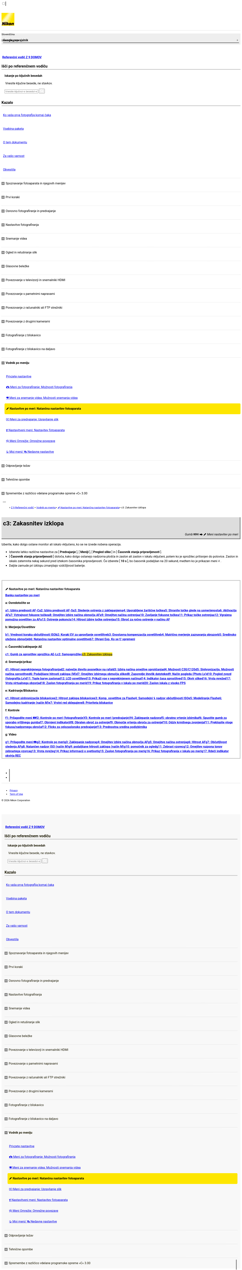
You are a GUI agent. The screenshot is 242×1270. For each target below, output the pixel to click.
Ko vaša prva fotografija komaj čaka (27, 115)
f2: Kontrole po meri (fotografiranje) (60, 718)
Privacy (14, 790)
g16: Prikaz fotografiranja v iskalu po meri (173, 751)
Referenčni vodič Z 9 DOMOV (22, 57)
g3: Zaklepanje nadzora (80, 742)
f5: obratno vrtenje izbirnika (180, 718)
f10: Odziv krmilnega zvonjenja (183, 722)
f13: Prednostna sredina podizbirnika (122, 727)
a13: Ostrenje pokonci (55, 619)
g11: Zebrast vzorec (169, 746)
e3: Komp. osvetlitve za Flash (113, 698)
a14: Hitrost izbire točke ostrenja (92, 619)
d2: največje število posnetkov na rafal (87, 669)
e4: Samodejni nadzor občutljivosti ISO (160, 698)
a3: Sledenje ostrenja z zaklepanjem (97, 610)
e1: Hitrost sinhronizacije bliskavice (29, 698)
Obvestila (9, 169)
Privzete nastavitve (18, 376)
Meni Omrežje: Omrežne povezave (30, 441)
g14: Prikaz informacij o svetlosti (76, 751)
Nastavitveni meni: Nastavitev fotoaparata (35, 430)
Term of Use (16, 794)
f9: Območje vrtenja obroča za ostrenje (136, 722)
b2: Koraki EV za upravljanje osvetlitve (81, 634)
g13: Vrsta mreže (42, 751)
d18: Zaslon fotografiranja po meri (63, 683)
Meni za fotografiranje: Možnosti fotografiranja (39, 387)
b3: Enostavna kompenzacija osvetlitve (133, 634)
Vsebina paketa (13, 128)
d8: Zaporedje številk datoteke (146, 674)
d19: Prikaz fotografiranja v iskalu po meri (114, 683)
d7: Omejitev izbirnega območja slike (101, 674)
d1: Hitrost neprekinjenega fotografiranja (33, 669)
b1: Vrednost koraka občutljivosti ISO (30, 634)
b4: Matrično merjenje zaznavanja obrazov (189, 634)
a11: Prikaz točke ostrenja (195, 615)
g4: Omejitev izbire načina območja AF (122, 742)
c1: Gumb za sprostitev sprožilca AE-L (31, 654)
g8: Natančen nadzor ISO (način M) (45, 746)
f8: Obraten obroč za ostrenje (90, 722)
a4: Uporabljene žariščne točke (143, 610)
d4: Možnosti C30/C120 (179, 669)
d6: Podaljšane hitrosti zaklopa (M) (52, 674)
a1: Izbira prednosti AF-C (22, 610)
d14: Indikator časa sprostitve (160, 678)
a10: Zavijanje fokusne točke (158, 615)
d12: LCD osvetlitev (72, 678)
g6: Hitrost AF (196, 742)
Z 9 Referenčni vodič (22, 507)
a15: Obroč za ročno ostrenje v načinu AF (142, 619)
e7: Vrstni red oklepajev (65, 703)
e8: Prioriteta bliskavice (97, 703)
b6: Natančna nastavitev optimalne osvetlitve (59, 639)
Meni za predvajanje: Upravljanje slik (32, 419)
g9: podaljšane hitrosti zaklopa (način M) (96, 746)
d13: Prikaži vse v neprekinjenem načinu (112, 678)
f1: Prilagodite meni (20, 718)
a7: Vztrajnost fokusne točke (28, 615)
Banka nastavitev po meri (22, 595)
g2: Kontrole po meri (50, 742)
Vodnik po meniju (46, 507)
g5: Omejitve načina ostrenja (167, 742)
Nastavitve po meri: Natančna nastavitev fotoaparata (43, 408)
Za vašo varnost (13, 156)
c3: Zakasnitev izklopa (97, 654)
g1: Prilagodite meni (20, 742)
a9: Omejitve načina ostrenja (119, 615)
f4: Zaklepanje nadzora (145, 718)
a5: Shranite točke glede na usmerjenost (191, 610)
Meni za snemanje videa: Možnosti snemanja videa (42, 398)
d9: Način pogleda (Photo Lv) (186, 674)
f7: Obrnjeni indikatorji (55, 722)
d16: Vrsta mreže (213, 678)
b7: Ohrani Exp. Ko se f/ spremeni (112, 639)
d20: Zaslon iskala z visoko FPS (164, 683)
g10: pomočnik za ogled (140, 746)
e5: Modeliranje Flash (203, 698)
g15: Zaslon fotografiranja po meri (121, 751)
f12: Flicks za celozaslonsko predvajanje (69, 727)
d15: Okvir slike (190, 678)
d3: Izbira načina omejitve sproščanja (137, 669)
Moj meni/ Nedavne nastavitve (30, 452)
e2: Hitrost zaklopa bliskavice (74, 698)
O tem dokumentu (15, 142)
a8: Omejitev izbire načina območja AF (74, 615)
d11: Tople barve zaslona (42, 678)
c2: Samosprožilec (69, 654)
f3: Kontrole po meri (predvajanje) (107, 718)
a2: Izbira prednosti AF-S (56, 610)
